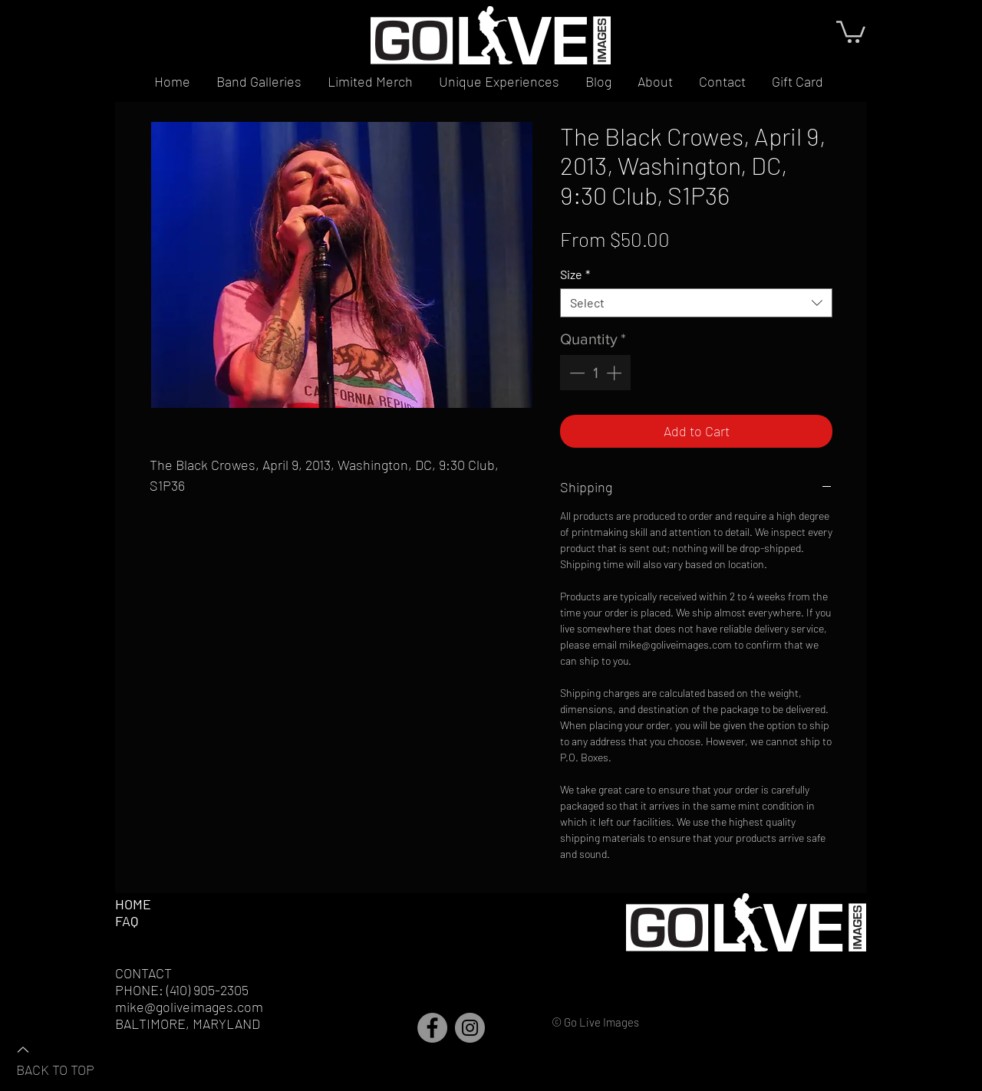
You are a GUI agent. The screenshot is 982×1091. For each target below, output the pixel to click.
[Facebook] (432, 1028)
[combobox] (696, 302)
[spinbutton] (595, 372)
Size (575, 274)
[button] (850, 30)
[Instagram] (470, 1028)
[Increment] (615, 372)
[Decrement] (575, 372)
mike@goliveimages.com (189, 1006)
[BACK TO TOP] (69, 1059)
